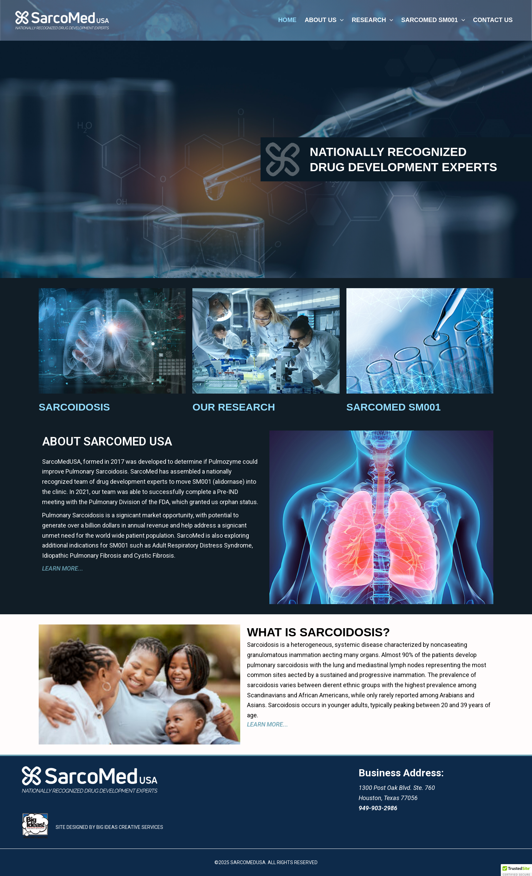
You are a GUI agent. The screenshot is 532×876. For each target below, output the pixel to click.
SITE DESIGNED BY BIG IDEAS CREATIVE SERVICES (109, 827)
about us (324, 20)
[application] (340, 20)
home (287, 20)
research (372, 20)
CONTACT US (493, 20)
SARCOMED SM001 (433, 20)
